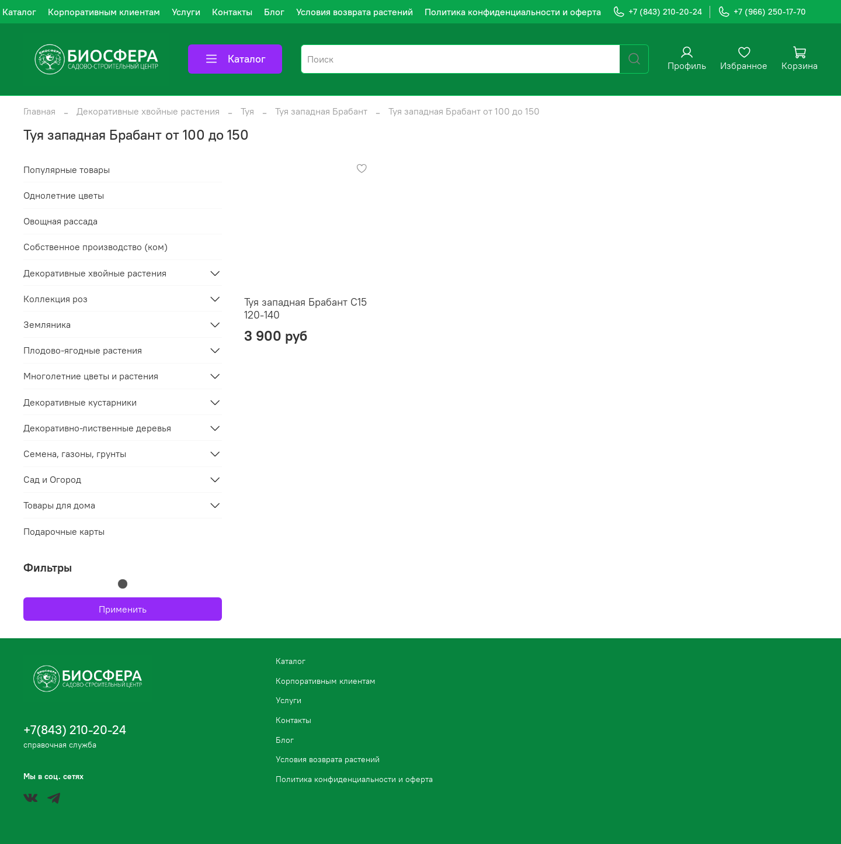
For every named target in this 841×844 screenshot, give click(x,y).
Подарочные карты (64, 531)
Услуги (186, 12)
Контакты (232, 12)
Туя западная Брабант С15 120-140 (305, 308)
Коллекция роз (55, 299)
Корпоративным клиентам (104, 12)
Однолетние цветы (63, 195)
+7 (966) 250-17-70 (762, 12)
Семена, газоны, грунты (74, 453)
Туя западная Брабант (321, 111)
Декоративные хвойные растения (148, 111)
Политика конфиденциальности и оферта (513, 12)
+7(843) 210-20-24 (74, 730)
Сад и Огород (52, 479)
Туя (247, 111)
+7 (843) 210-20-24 (657, 12)
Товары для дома (59, 505)
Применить (123, 609)
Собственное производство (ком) (95, 246)
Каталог (19, 12)
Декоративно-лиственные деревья (97, 428)
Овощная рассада (60, 221)
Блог (274, 12)
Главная (39, 111)
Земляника (47, 324)
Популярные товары (66, 169)
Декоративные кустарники (80, 402)
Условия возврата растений (354, 12)
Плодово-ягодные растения (82, 350)
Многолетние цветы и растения (90, 376)
